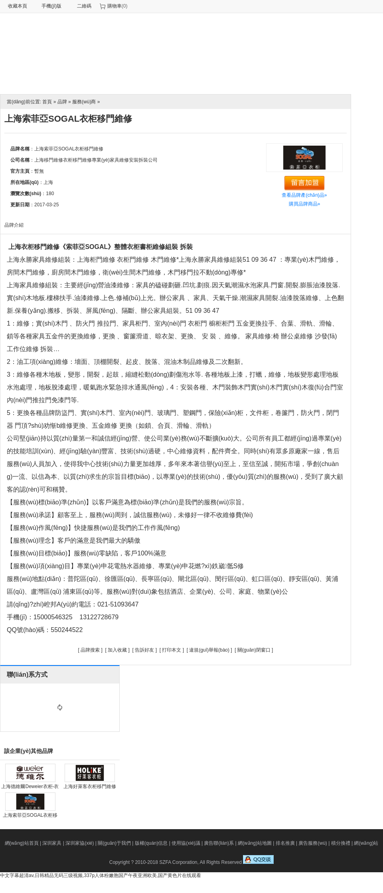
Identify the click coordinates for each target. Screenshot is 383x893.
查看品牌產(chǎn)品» (304, 195)
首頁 (47, 102)
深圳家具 (51, 843)
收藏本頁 (17, 6)
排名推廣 (285, 843)
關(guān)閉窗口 (253, 650)
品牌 (62, 102)
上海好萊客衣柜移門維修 (89, 786)
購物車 (114, 6)
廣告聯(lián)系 (219, 843)
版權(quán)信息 (151, 843)
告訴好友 (144, 650)
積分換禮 (340, 843)
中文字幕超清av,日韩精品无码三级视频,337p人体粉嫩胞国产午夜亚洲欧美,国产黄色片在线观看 (100, 875)
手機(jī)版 (51, 6)
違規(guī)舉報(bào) (209, 650)
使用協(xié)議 (186, 843)
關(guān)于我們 (114, 843)
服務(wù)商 (84, 102)
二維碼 (84, 6)
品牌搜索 (90, 650)
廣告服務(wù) (312, 843)
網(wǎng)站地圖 (255, 843)
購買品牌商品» (304, 204)
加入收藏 (117, 650)
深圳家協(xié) (79, 843)
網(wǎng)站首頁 (22, 843)
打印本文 (171, 650)
